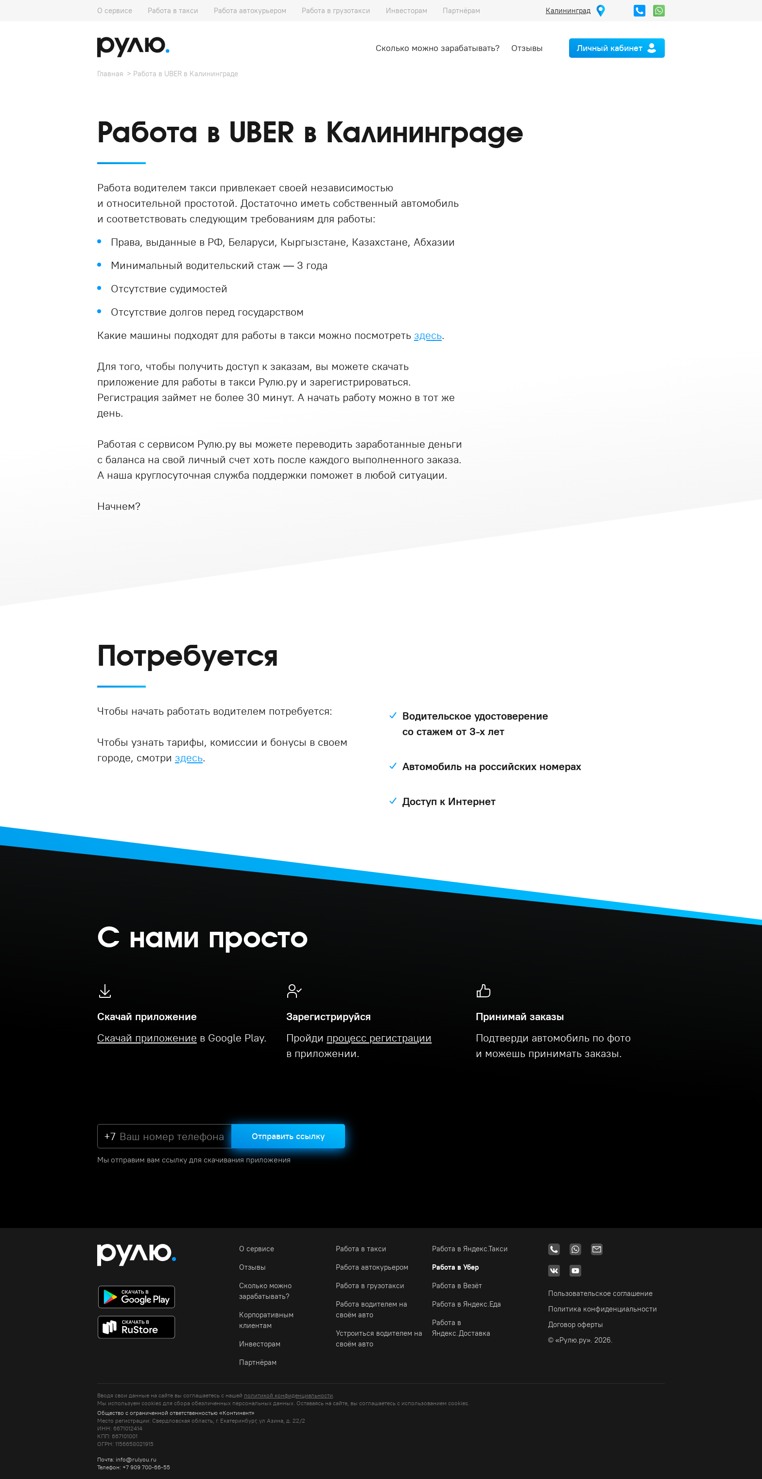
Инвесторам (406, 10)
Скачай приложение (147, 1037)
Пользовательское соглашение (600, 1293)
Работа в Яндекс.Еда (466, 1304)
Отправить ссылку (288, 1136)
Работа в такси (173, 10)
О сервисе (114, 10)
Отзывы (527, 47)
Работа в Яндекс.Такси (470, 1248)
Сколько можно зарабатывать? (438, 47)
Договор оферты (575, 1324)
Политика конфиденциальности (602, 1308)
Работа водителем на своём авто (371, 1309)
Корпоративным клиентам (266, 1320)
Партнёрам (461, 10)
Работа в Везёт (457, 1285)
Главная (110, 73)
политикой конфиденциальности (288, 1395)
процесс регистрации (379, 1037)
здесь (428, 335)
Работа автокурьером (250, 10)
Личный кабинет (609, 47)
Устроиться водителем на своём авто (379, 1338)
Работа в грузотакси (336, 10)
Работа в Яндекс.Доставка (461, 1328)
